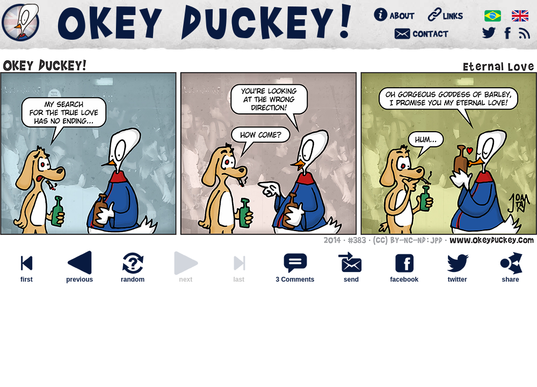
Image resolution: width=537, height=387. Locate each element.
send (351, 276)
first (26, 276)
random (132, 276)
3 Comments (294, 279)
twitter (457, 276)
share (511, 276)
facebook (404, 276)
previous (79, 276)
